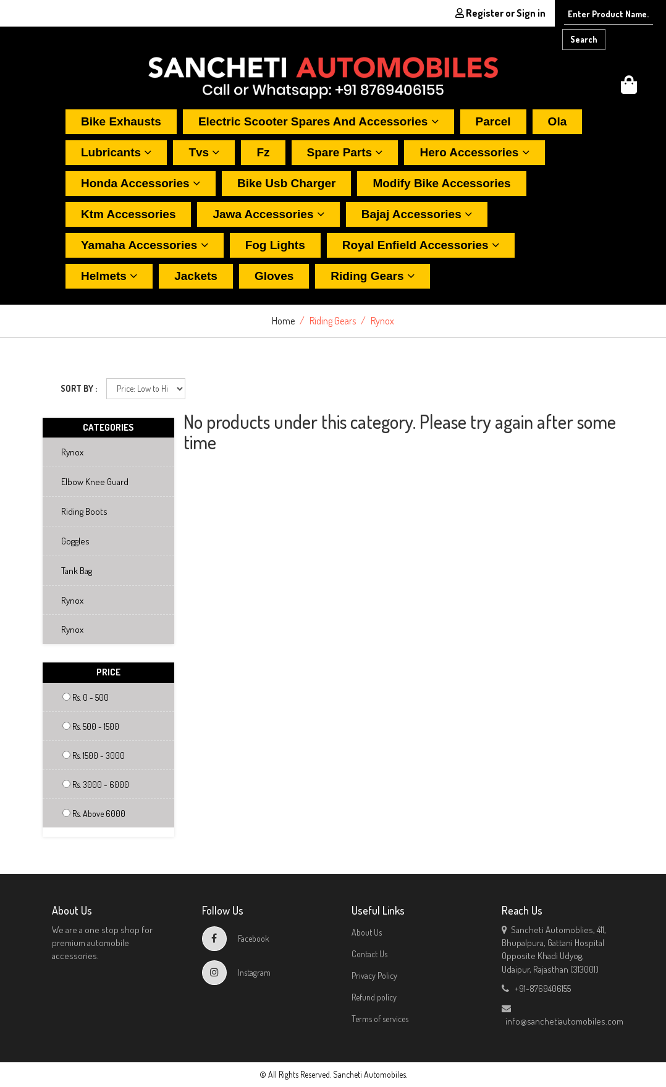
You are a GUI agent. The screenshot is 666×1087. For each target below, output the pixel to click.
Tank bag (71, 571)
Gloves (274, 275)
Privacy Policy (374, 975)
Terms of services (380, 1018)
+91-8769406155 (536, 988)
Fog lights (275, 245)
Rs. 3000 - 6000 (95, 784)
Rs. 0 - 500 (85, 697)
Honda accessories (140, 183)
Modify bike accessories (441, 183)
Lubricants (116, 152)
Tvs (203, 152)
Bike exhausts (121, 121)
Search (583, 39)
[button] (629, 88)
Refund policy (374, 997)
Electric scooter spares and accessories (318, 121)
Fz (262, 152)
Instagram (236, 972)
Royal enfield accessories (420, 245)
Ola (557, 121)
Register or (500, 13)
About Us (367, 932)
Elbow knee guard (89, 482)
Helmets (109, 275)
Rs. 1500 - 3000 (93, 755)
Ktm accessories (128, 214)
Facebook (235, 938)
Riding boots (78, 511)
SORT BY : (79, 388)
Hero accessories (474, 152)
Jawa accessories (268, 214)
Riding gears (373, 275)
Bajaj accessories (416, 214)
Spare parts (345, 152)
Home (283, 321)
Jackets (195, 275)
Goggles (70, 541)
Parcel (493, 121)
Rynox (66, 452)
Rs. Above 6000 (93, 813)
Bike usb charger (286, 183)
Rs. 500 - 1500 (90, 726)
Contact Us (369, 954)
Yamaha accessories (144, 245)
